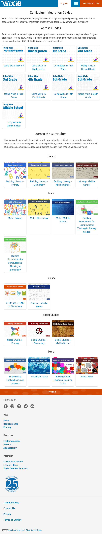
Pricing (7, 427)
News (6, 420)
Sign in (64, 3)
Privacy (7, 514)
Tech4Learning (11, 502)
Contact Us (9, 508)
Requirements (10, 424)
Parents (7, 444)
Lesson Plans (10, 465)
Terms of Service (12, 519)
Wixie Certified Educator (15, 468)
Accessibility (10, 448)
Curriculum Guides (13, 461)
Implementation (11, 441)
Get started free (91, 3)
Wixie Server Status (34, 530)
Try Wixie (51, 391)
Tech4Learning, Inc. (15, 530)
